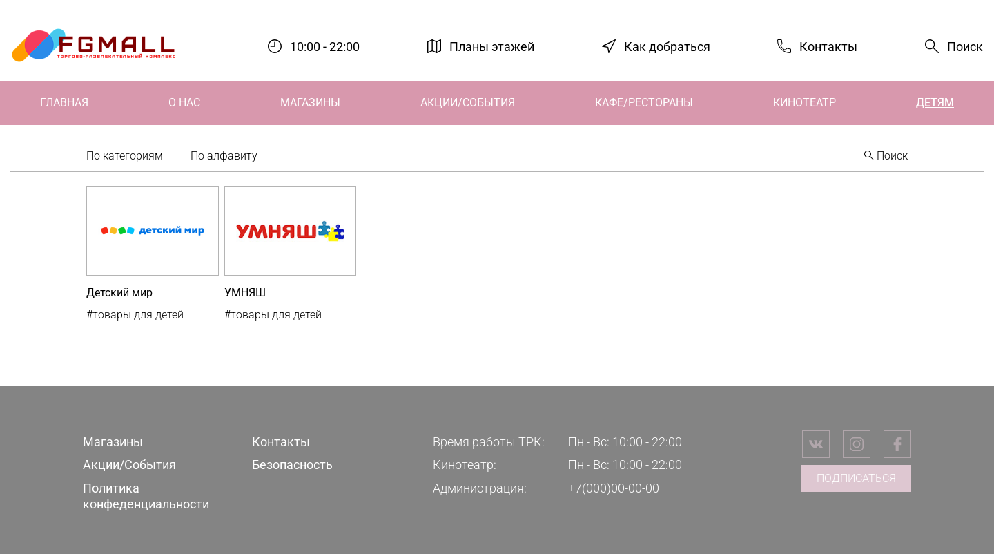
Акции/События (467, 102)
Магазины (310, 102)
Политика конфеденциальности (146, 496)
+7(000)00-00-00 (613, 488)
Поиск (965, 46)
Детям (935, 102)
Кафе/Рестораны (644, 102)
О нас (184, 102)
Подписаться (856, 478)
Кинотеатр (804, 102)
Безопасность (292, 464)
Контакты (828, 46)
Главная (64, 102)
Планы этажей (491, 46)
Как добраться (667, 46)
